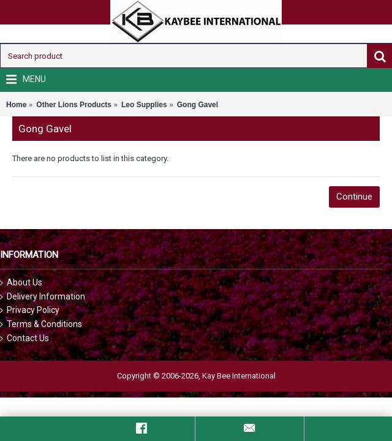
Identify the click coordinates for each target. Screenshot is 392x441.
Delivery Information (42, 297)
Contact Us (24, 338)
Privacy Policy (29, 310)
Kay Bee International (239, 375)
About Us (21, 282)
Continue (354, 196)
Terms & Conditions (41, 324)
